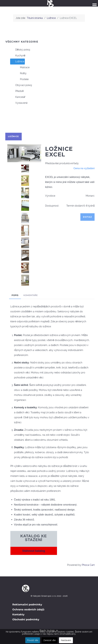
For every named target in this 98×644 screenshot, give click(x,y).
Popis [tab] (15, 295)
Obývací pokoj (21, 85)
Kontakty (18, 614)
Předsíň (17, 91)
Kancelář (17, 97)
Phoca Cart (88, 564)
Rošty (21, 73)
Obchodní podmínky (25, 619)
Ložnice (17, 61)
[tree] (49, 76)
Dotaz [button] (87, 217)
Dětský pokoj (20, 49)
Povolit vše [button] (32, 640)
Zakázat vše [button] (49, 640)
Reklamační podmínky (27, 604)
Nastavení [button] (66, 640)
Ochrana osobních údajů (28, 609)
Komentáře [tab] (30, 295)
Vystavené (18, 103)
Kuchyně (17, 55)
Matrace (22, 67)
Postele (22, 79)
